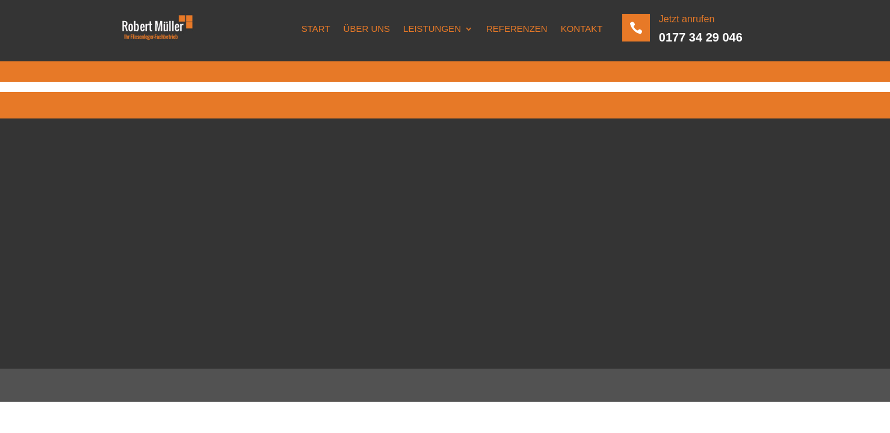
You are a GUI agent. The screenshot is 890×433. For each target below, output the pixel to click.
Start (315, 28)
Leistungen (432, 28)
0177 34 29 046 (701, 37)
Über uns (367, 28)
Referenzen (517, 28)
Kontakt (582, 28)
